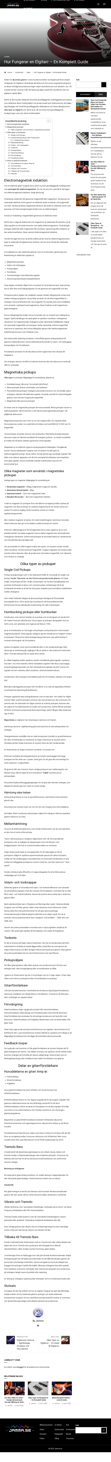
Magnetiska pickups (15, 127)
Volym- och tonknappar (20, 145)
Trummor (70, 1438)
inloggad (19, 1367)
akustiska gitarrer (20, 80)
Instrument (59, 1429)
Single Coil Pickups (18, 135)
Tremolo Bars (16, 166)
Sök (78, 80)
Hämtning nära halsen (21, 140)
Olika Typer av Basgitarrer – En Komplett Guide (38, 1399)
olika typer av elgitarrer (13, 110)
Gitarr (6, 57)
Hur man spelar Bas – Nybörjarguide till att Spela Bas (98, 197)
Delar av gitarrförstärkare (17, 161)
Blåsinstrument (46, 1425)
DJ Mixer (58, 1425)
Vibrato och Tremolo (18, 168)
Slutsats (14, 174)
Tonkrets (14, 148)
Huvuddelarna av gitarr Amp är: (23, 163)
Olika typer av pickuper (16, 132)
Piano (42, 1438)
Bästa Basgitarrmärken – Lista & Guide (61, 1399)
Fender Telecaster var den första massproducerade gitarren (35, 578)
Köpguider (59, 1434)
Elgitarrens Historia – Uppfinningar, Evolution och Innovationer (26, 1343)
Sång (57, 1438)
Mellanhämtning (17, 143)
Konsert (43, 1434)
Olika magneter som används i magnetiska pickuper (30, 130)
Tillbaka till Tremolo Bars (20, 171)
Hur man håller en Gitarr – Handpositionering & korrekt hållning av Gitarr (14, 1400)
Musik (68, 1434)
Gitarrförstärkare (17, 153)
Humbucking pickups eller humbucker (25, 138)
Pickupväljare (16, 150)
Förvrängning (16, 155)
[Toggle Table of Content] (47, 121)
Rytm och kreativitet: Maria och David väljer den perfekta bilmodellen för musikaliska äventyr (99, 104)
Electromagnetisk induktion (18, 124)
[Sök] (103, 84)
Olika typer (8, 378)
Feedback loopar (17, 158)
